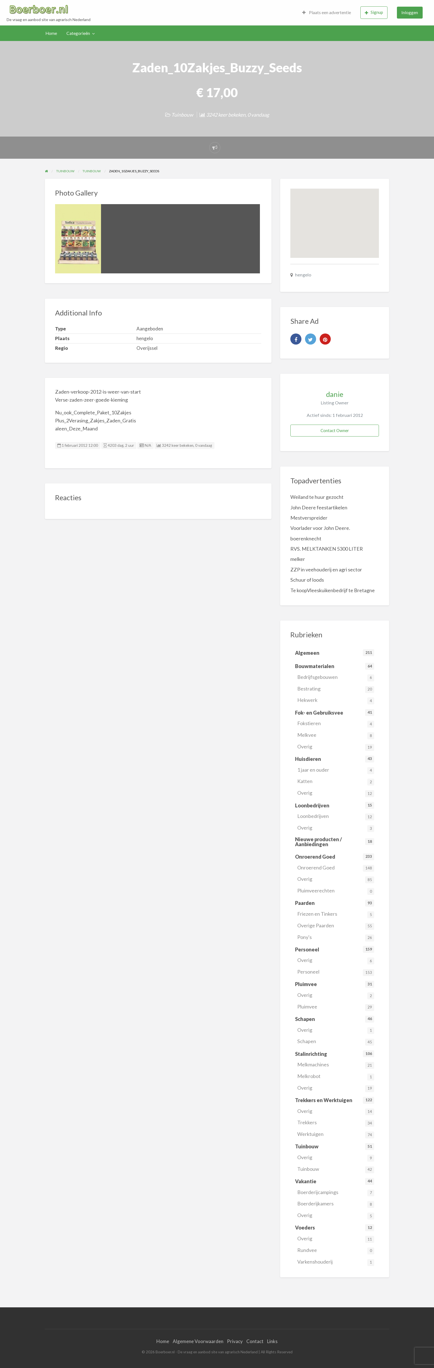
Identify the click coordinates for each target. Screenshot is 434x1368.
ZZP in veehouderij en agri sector (326, 569)
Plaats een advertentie (326, 12)
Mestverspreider (308, 518)
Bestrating (335, 689)
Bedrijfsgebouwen (335, 677)
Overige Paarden (335, 926)
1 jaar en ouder (335, 770)
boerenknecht (305, 538)
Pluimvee (335, 1007)
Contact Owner (335, 430)
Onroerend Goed (335, 868)
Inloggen (409, 12)
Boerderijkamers (335, 1204)
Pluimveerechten (335, 891)
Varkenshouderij (335, 1262)
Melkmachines (335, 1065)
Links (272, 1341)
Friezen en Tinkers (335, 914)
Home (51, 33)
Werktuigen (335, 1134)
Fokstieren (335, 724)
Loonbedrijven (335, 816)
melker (297, 559)
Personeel (335, 972)
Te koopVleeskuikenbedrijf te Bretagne (332, 590)
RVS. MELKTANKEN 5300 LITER (326, 549)
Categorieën (78, 33)
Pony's (335, 937)
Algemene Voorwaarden (198, 1341)
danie (334, 394)
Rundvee (335, 1250)
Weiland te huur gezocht (316, 497)
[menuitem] (327, 12)
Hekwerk (335, 700)
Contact (255, 1341)
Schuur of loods (307, 580)
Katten (335, 782)
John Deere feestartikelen (318, 507)
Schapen (335, 1042)
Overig (335, 747)
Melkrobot (335, 1076)
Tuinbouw (182, 115)
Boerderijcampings (335, 1193)
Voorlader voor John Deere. (320, 528)
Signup (374, 12)
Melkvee (335, 735)
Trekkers (335, 1123)
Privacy (235, 1341)
